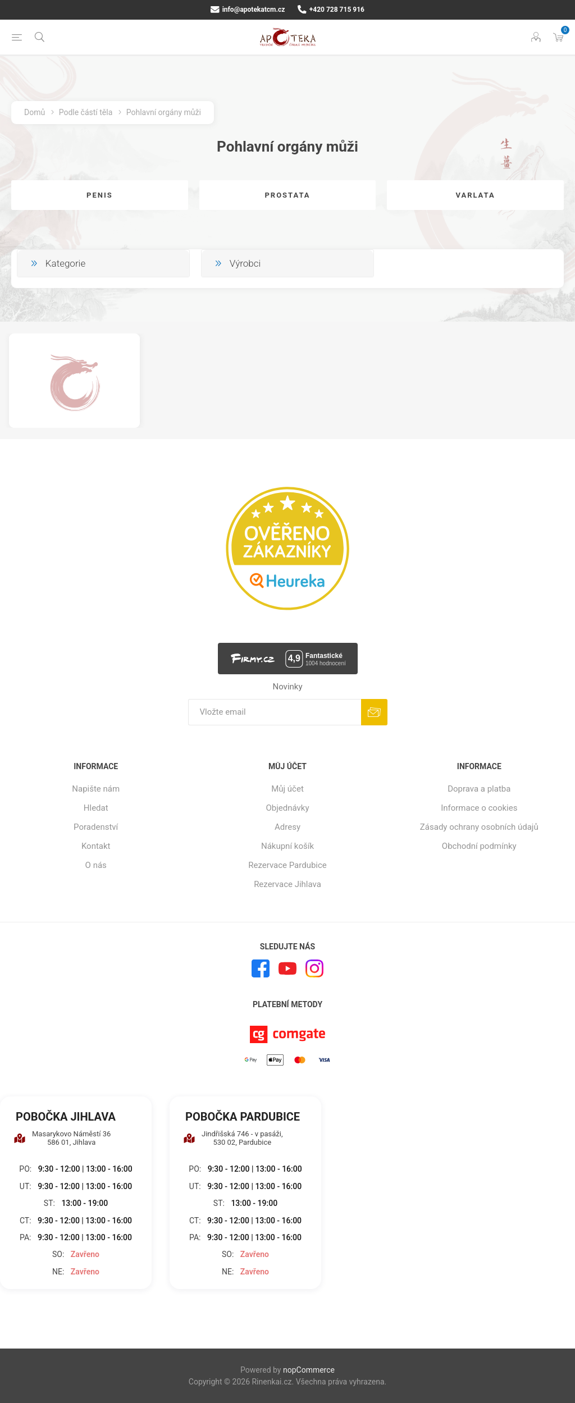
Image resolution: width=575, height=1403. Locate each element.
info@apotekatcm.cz (248, 9)
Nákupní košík (287, 846)
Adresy (287, 827)
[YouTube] (287, 968)
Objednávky (287, 808)
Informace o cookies (479, 808)
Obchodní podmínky (479, 846)
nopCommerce (309, 1369)
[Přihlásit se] (274, 712)
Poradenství (96, 827)
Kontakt (96, 846)
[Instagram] (314, 968)
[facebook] (261, 968)
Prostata (287, 195)
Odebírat (374, 712)
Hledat (96, 808)
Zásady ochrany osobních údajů (479, 827)
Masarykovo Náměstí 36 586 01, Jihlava (62, 1138)
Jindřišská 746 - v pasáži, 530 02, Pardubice (233, 1138)
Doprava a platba (479, 789)
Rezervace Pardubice (287, 865)
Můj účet (287, 789)
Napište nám (96, 789)
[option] (74, 380)
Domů (34, 112)
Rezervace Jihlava (287, 884)
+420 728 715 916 (331, 9)
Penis (99, 195)
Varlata (475, 195)
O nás (96, 865)
